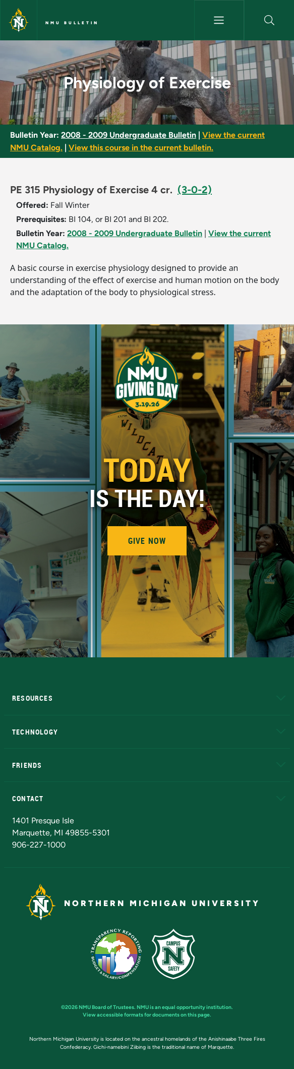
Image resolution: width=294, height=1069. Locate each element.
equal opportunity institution (196, 1007)
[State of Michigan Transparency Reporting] (121, 953)
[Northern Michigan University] (18, 20)
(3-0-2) (195, 189)
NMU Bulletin (72, 22)
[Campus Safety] (177, 953)
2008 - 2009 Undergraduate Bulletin (128, 135)
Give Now (147, 540)
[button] (269, 20)
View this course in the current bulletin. (141, 147)
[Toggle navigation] (219, 20)
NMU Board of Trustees (106, 1007)
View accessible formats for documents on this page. (147, 1014)
